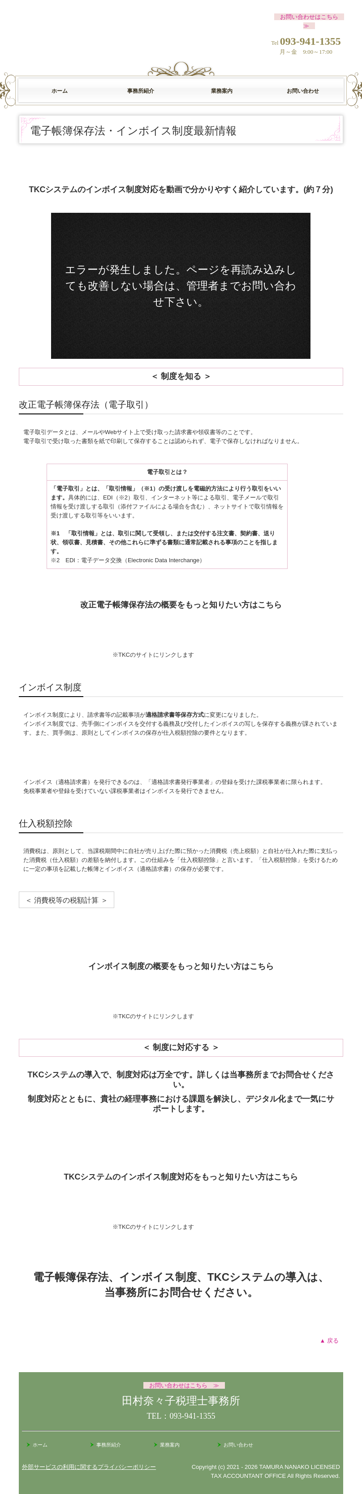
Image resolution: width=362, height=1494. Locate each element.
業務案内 (222, 91)
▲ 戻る (329, 1340)
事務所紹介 (140, 91)
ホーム (60, 91)
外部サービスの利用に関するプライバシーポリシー (89, 1467)
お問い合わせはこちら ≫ (184, 1385)
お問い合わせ (303, 91)
